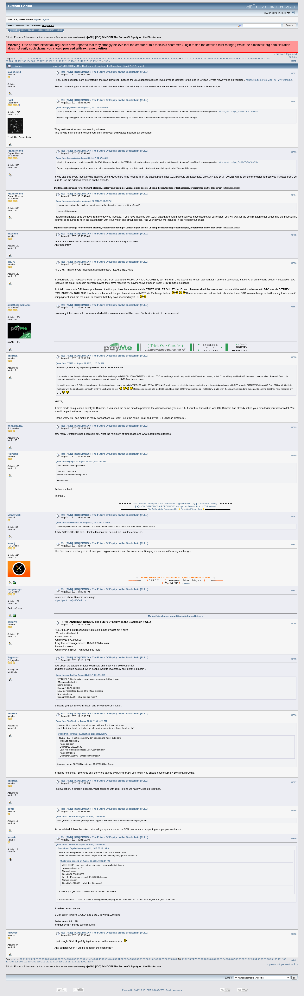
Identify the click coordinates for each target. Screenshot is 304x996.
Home (14, 30)
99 (7, 61)
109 (51, 61)
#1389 (293, 427)
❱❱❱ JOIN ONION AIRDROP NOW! (155, 506)
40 (84, 58)
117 (86, 61)
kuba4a (12, 837)
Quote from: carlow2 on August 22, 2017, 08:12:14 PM (80, 675)
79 (208, 58)
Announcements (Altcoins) (70, 37)
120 (99, 61)
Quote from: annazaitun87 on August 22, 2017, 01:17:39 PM (83, 522)
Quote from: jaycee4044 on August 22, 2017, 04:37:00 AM (82, 108)
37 (74, 58)
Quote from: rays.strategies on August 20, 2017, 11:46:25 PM (83, 201)
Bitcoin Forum (13, 37)
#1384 (293, 195)
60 (147, 58)
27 (43, 58)
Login (40, 30)
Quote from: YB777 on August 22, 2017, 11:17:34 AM (80, 363)
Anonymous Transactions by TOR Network (196, 506)
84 (224, 58)
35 (68, 58)
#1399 (293, 838)
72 (186, 58)
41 (87, 58)
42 (90, 58)
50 (115, 58)
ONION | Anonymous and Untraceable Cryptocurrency (161, 503)
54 (128, 58)
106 (37, 61)
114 (73, 61)
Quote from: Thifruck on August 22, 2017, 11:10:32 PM (80, 845)
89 (240, 58)
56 (134, 58)
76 (199, 58)
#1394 (293, 623)
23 (30, 58)
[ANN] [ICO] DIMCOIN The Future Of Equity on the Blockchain (124, 37)
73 (189, 58)
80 (211, 58)
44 (97, 58)
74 (192, 58)
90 (243, 58)
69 (175, 58)
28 (46, 58)
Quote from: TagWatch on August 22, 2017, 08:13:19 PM (81, 721)
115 (77, 61)
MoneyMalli (14, 515)
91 (246, 58)
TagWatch (13, 657)
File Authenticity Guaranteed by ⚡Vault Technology (175, 509)
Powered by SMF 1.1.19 (133, 990)
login (36, 19)
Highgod (13, 453)
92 (249, 58)
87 (233, 58)
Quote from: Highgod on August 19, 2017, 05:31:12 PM (80, 462)
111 (59, 61)
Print (293, 61)
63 (156, 58)
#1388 (293, 357)
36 (71, 58)
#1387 (293, 306)
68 (172, 58)
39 (81, 58)
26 (40, 58)
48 (109, 58)
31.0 (44, 25)
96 (262, 58)
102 (20, 61)
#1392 (293, 544)
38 (78, 58)
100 (11, 61)
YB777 (11, 261)
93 (252, 58)
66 (166, 58)
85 (227, 58)
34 (65, 58)
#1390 (293, 455)
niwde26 (12, 932)
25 (37, 58)
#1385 (293, 235)
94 (255, 58)
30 (52, 58)
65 (163, 58)
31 (55, 58)
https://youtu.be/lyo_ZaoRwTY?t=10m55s (269, 79)
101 (15, 61)
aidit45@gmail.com (19, 305)
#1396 (293, 715)
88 (237, 58)
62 (153, 58)
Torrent (50, 25)
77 (202, 58)
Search (31, 30)
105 (33, 61)
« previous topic (282, 54)
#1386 (293, 263)
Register (49, 30)
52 (122, 58)
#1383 (293, 152)
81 (214, 58)
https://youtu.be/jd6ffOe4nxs (70, 600)
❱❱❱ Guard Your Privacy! (205, 503)
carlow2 (12, 621)
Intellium (13, 233)
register (45, 19)
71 (183, 58)
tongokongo (15, 589)
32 (59, 58)
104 (28, 61)
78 (205, 58)
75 (195, 58)
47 (106, 58)
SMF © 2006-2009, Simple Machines (164, 990)
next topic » (293, 55)
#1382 (293, 101)
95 (259, 58)
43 (93, 58)
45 (100, 58)
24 (33, 58)
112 (64, 61)
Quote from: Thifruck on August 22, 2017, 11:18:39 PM (80, 817)
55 (131, 58)
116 (82, 61)
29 (49, 58)
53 (125, 58)
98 (268, 58)
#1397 (293, 782)
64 (160, 58)
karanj (11, 543)
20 (21, 58)
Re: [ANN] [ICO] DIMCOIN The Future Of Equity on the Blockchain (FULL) (104, 71)
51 (118, 58)
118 (90, 61)
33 (62, 58)
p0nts (11, 808)
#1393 (293, 590)
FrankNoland (15, 150)
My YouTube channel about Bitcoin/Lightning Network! (175, 616)
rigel (10, 100)
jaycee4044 (14, 71)
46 (103, 58)
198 (106, 61)
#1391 (293, 516)
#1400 (293, 934)
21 (24, 58)
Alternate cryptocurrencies (38, 37)
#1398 (293, 810)
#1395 (293, 659)
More (59, 30)
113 (68, 61)
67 (169, 58)
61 (150, 58)
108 (46, 61)
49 (112, 58)
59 (144, 58)
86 (230, 58)
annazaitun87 (15, 425)
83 (221, 58)
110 (55, 61)
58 (141, 58)
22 (27, 58)
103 (24, 61)
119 (95, 61)
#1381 (293, 73)
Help (23, 30)
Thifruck (12, 355)
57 (137, 58)
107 (42, 61)
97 (265, 58)
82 (218, 58)
